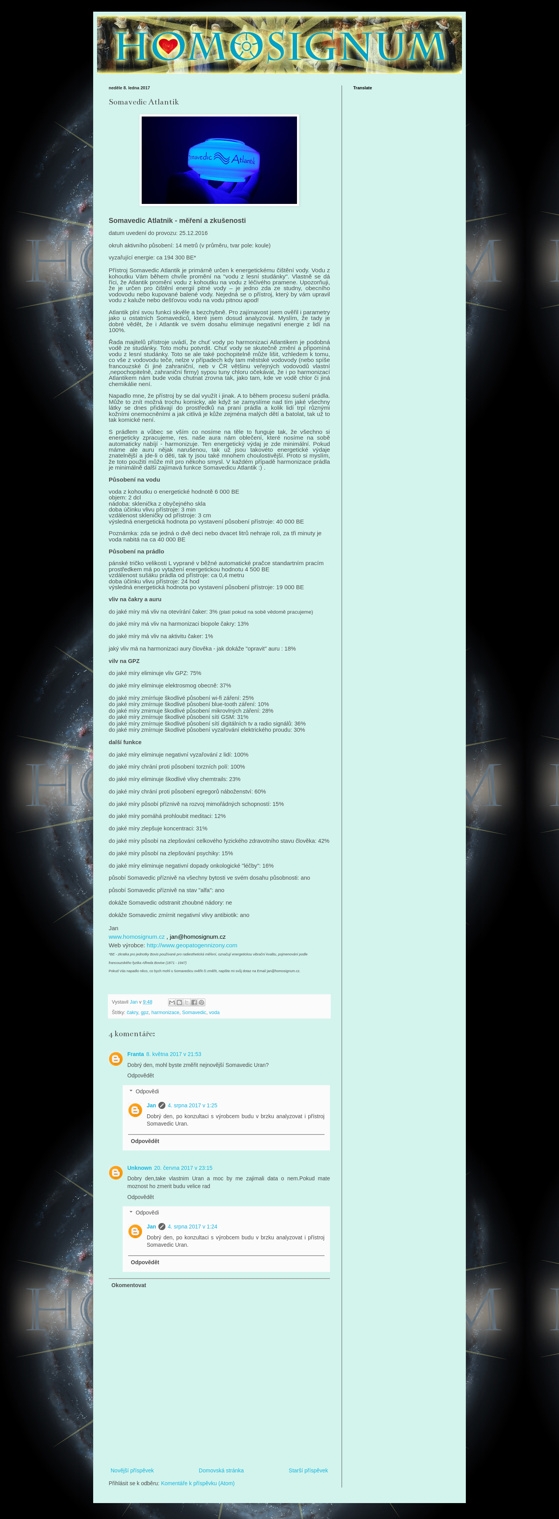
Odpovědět (140, 1075)
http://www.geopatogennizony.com (192, 945)
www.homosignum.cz (137, 936)
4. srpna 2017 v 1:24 (192, 1226)
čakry (132, 1012)
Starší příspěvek (308, 1470)
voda (214, 1012)
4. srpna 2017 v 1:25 (192, 1105)
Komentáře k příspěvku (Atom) (198, 1483)
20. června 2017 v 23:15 (183, 1168)
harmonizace (165, 1012)
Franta (135, 1054)
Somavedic (194, 1012)
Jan (151, 1105)
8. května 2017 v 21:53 (173, 1054)
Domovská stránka (221, 1470)
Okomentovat (128, 1285)
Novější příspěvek (132, 1470)
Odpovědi (147, 1091)
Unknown (139, 1168)
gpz (145, 1012)
